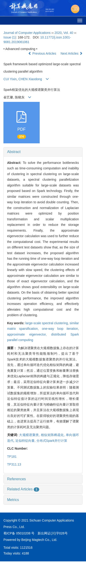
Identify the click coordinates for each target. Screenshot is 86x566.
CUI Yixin (10, 79)
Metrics (13, 500)
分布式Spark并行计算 (51, 440)
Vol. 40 (68, 33)
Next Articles (72, 53)
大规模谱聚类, (30, 435)
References (16, 479)
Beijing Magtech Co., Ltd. (39, 540)
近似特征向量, (25, 440)
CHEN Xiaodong (30, 79)
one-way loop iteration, (60, 328)
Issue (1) (9, 37)
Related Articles (23, 489)
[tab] (43, 151)
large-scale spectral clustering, (47, 323)
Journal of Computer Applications (26, 33)
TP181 (12, 456)
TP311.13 (14, 464)
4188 (25, 553)
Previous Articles (42, 53)
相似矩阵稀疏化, (53, 435)
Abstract (14, 152)
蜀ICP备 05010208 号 (18, 533)
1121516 (26, 547)
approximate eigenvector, (29, 334)
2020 (58, 33)
